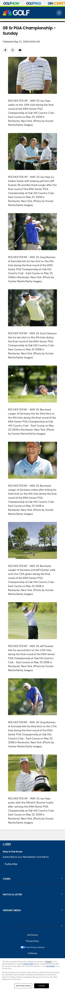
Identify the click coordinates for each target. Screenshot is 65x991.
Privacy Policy (32, 941)
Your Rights (50, 966)
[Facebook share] (5, 50)
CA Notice (32, 953)
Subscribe (11, 864)
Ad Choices (32, 935)
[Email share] (20, 50)
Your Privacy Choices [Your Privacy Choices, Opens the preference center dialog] (23, 986)
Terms (48, 962)
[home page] (16, 13)
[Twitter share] (12, 50)
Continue (41, 986)
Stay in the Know (12, 851)
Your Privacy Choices (35, 947)
